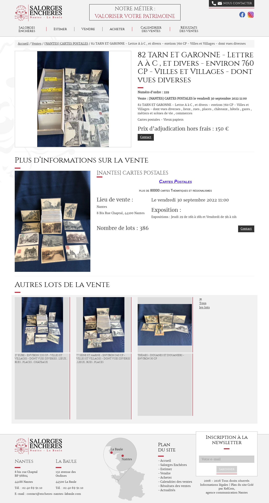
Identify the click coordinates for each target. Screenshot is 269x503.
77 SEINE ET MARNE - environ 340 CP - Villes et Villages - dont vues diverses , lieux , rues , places (103, 359)
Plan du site (239, 485)
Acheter (117, 29)
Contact (145, 137)
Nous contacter (232, 3)
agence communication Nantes (227, 492)
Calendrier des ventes (151, 29)
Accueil (23, 43)
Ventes (36, 43)
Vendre (88, 29)
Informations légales (214, 485)
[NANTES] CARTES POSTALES (66, 43)
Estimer (60, 29)
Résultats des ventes (175, 486)
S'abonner (227, 469)
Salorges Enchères (173, 465)
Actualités (167, 490)
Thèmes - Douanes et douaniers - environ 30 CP (161, 357)
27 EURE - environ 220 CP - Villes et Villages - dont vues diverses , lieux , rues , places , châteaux (41, 359)
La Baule (66, 461)
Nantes (24, 461)
